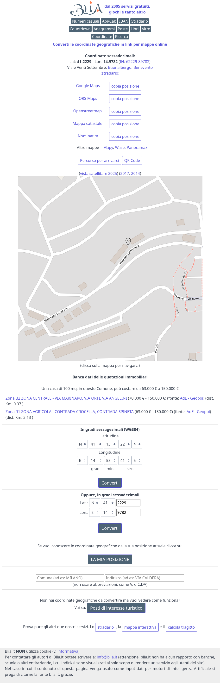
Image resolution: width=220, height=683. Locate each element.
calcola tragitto (181, 627)
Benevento (143, 67)
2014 (135, 173)
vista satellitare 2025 (98, 173)
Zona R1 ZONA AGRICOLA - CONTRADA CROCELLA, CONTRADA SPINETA (70, 411)
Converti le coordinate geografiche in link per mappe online (110, 44)
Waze (120, 147)
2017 (124, 173)
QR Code (132, 160)
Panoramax (137, 147)
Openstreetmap (87, 111)
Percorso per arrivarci (99, 160)
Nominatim (88, 136)
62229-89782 (137, 61)
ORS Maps (88, 98)
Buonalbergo (120, 67)
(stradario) (110, 73)
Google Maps (88, 85)
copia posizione (125, 86)
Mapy (108, 147)
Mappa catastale (87, 123)
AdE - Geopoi (191, 398)
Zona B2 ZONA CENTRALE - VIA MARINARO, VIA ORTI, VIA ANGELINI (66, 398)
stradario (105, 627)
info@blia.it (107, 657)
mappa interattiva (140, 627)
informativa (67, 651)
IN (122, 61)
